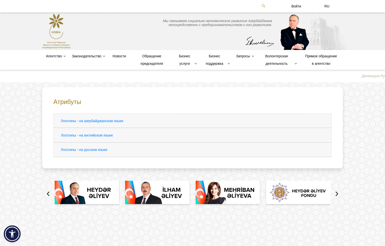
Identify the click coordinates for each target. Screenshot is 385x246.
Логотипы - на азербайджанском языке (92, 121)
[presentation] (48, 194)
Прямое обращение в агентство (321, 60)
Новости (119, 56)
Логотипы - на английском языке (87, 135)
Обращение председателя (152, 60)
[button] (12, 234)
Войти (296, 6)
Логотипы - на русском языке (84, 150)
